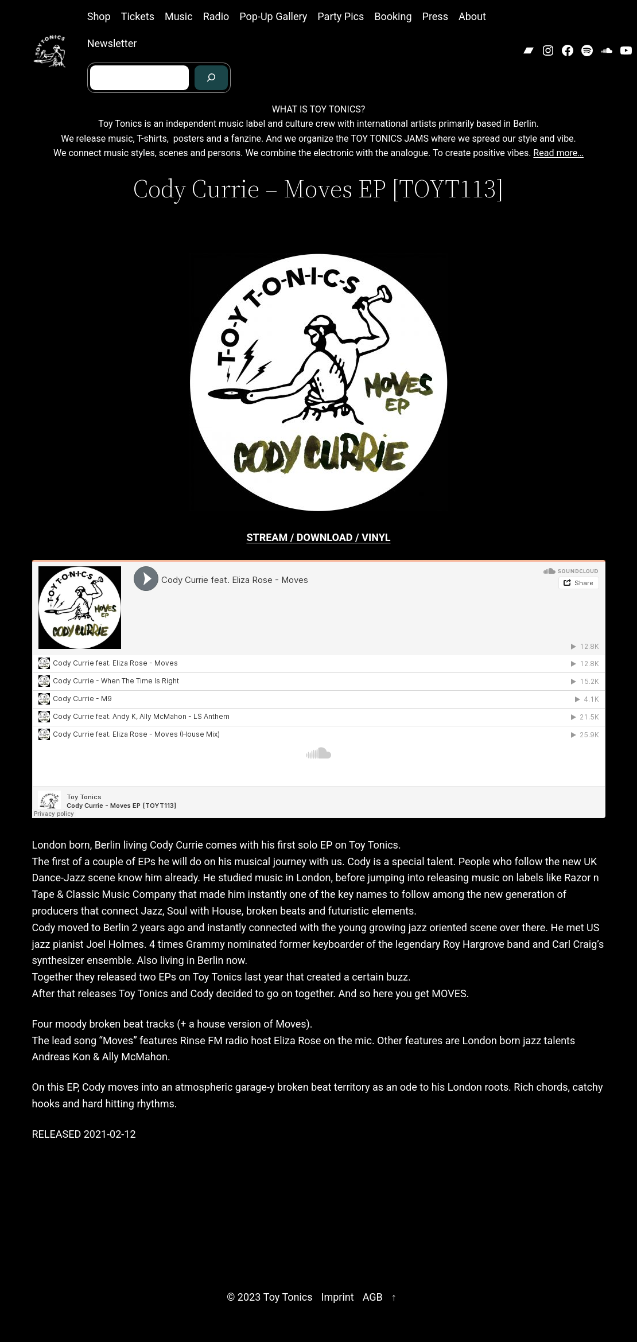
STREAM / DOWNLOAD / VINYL (318, 537)
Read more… (558, 152)
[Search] (211, 77)
